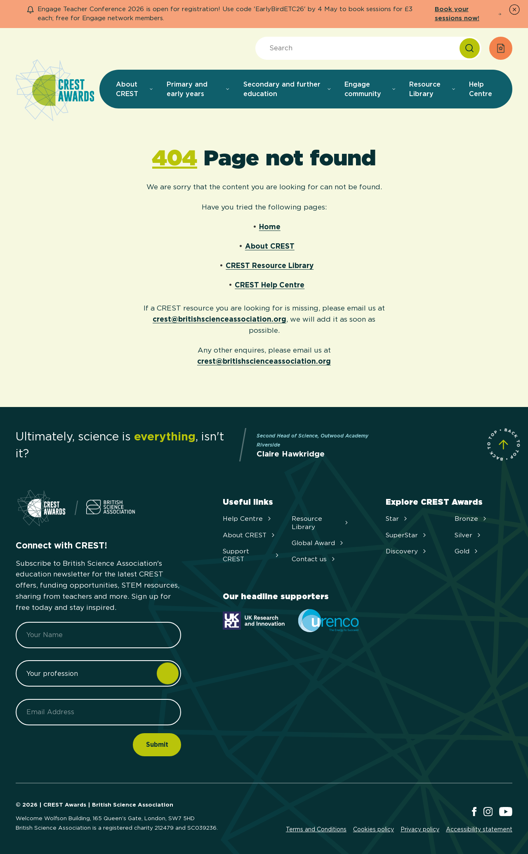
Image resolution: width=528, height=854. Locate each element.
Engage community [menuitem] (370, 89)
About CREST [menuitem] (134, 89)
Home (269, 226)
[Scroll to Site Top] (503, 444)
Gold (467, 551)
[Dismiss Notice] (514, 9)
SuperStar (407, 535)
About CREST (270, 246)
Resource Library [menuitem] (432, 89)
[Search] (470, 48)
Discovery (407, 551)
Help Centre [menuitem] (480, 89)
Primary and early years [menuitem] (198, 89)
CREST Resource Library (270, 265)
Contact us (314, 559)
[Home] (55, 90)
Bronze (471, 518)
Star (397, 518)
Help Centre (248, 518)
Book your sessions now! (468, 13)
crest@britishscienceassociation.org (219, 319)
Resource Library (320, 522)
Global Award (318, 543)
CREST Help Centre (269, 284)
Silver (468, 535)
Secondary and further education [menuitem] (287, 89)
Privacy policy (420, 829)
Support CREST (251, 555)
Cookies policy (373, 829)
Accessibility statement (479, 829)
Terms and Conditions (316, 829)
